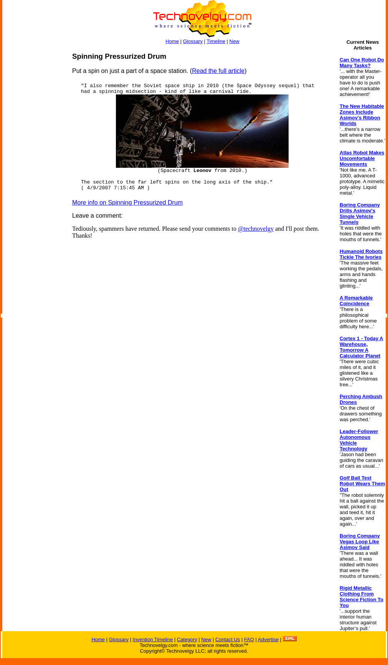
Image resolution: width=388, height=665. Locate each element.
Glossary (193, 41)
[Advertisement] (33, 167)
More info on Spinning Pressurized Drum (127, 202)
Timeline (215, 41)
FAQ (249, 639)
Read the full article (218, 71)
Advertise (268, 639)
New (234, 41)
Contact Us (227, 639)
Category (187, 639)
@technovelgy (256, 228)
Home (172, 41)
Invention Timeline (153, 639)
